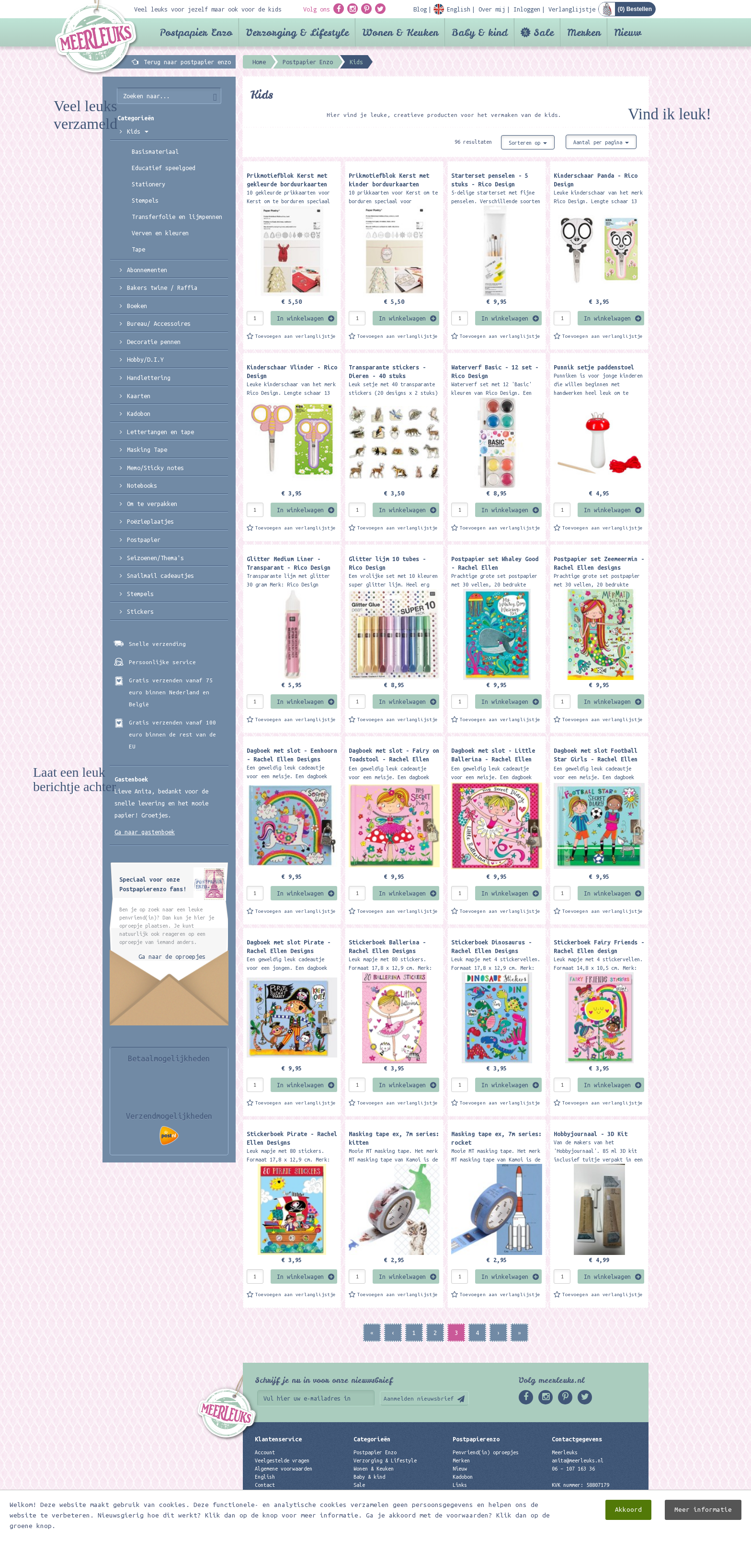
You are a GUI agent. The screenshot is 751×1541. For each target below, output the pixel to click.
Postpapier (143, 539)
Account (265, 1452)
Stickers (140, 611)
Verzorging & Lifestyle (297, 32)
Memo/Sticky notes (155, 467)
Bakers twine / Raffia (162, 287)
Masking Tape (147, 449)
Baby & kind (480, 32)
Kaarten (138, 395)
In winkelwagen (300, 318)
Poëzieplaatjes (150, 521)
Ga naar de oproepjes (171, 956)
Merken (584, 32)
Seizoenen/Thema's (155, 557)
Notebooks (142, 485)
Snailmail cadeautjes (160, 575)
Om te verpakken (152, 503)
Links (460, 1485)
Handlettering (149, 377)
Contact (265, 1485)
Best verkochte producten (387, 1502)
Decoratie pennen (154, 341)
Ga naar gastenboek (144, 831)
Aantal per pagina (601, 142)
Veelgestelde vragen (282, 1460)
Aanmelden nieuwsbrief (419, 1398)
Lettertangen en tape (160, 431)
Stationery (148, 184)
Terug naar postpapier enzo (187, 61)
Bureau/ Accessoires (159, 323)
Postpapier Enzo (195, 32)
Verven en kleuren (160, 233)
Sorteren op (528, 143)
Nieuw (627, 32)
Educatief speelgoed (163, 167)
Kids (137, 131)
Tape (138, 249)
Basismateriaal (155, 151)
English (265, 1477)
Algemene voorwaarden (283, 1469)
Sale (544, 32)
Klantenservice (278, 1439)
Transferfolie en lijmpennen (177, 216)
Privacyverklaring (279, 1493)
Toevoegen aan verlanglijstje (295, 336)
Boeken (137, 305)
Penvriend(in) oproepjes (486, 1452)
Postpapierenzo (476, 1439)
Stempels (145, 200)
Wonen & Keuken (400, 32)
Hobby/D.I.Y (145, 359)
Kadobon (138, 413)
